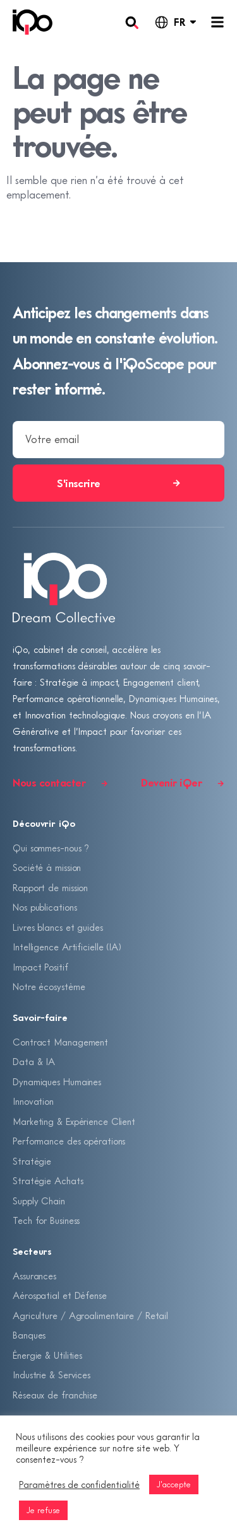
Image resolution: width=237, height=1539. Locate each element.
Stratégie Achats (48, 1180)
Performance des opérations (69, 1140)
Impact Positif (40, 966)
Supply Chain (39, 1200)
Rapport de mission (50, 887)
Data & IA (34, 1061)
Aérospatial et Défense (60, 1295)
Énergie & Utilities (47, 1355)
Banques (29, 1334)
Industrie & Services (51, 1374)
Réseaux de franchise (55, 1394)
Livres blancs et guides (58, 927)
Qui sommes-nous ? (51, 847)
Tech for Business (46, 1220)
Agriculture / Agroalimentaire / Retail (90, 1315)
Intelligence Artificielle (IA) (67, 946)
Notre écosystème (49, 986)
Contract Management (60, 1041)
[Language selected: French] (175, 22)
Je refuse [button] (43, 1510)
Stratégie (32, 1161)
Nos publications (44, 907)
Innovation (33, 1101)
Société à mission (47, 867)
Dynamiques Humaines (57, 1081)
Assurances (34, 1275)
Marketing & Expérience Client (74, 1121)
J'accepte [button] (174, 1484)
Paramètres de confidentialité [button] (79, 1484)
